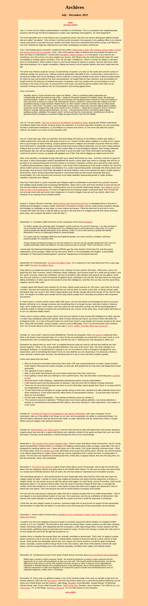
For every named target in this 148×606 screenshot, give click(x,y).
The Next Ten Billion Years (59, 263)
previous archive (71, 25)
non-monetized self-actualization (103, 555)
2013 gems (52, 580)
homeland (87, 222)
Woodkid (72, 583)
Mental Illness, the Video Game (45, 430)
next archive (70, 592)
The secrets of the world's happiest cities (50, 443)
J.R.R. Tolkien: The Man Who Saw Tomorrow (87, 326)
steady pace (49, 451)
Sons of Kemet (57, 588)
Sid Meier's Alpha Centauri (71, 55)
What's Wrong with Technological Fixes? (71, 203)
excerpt (99, 335)
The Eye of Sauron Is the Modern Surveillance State (65, 122)
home (70, 22)
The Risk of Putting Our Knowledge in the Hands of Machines (58, 414)
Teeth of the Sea (70, 585)
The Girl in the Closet (41, 467)
